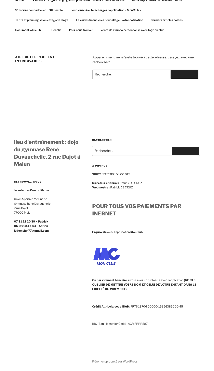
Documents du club (30, 30)
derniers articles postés (167, 20)
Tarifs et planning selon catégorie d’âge (41, 20)
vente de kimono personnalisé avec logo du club (132, 30)
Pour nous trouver (81, 30)
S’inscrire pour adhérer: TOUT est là (39, 10)
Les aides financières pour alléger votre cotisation (109, 20)
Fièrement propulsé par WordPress (114, 361)
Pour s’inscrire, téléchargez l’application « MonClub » (105, 10)
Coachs (56, 30)
